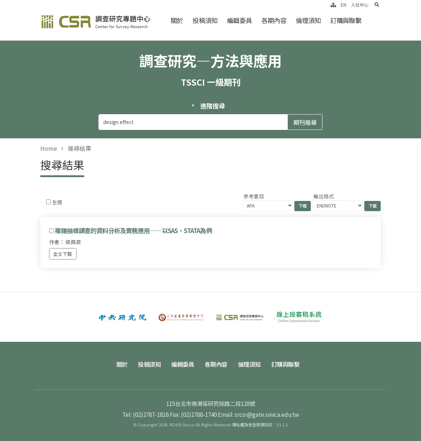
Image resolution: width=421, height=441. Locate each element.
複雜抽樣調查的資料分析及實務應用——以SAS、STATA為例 (133, 230)
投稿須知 (205, 20)
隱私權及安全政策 (248, 424)
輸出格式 (323, 196)
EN (343, 4)
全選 (57, 202)
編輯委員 (239, 20)
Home (48, 148)
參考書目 (253, 196)
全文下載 (62, 253)
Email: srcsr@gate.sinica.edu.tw (258, 414)
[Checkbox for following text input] (48, 201)
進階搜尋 (212, 105)
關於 (177, 20)
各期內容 (273, 20)
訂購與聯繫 (345, 20)
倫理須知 (308, 20)
